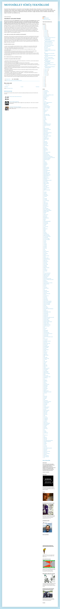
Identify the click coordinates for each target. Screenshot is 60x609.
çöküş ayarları (45, 141)
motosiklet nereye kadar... (46, 318)
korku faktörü (45, 266)
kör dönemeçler (45, 269)
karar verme (44, 252)
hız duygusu (44, 224)
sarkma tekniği (45, 357)
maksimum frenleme (46, 288)
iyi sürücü (44, 242)
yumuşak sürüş (45, 452)
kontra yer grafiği (45, 264)
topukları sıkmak (45, 411)
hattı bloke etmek (45, 222)
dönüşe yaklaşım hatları (46, 173)
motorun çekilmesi (45, 307)
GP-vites (44, 213)
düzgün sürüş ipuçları (46, 183)
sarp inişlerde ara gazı (46, 358)
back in (44, 126)
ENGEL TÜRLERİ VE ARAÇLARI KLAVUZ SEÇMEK (48, 63)
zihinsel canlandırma (46, 455)
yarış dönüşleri (45, 425)
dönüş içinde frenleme (46, 168)
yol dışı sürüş (45, 439)
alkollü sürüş (45, 104)
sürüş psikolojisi (45, 385)
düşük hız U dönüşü (45, 182)
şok (43, 395)
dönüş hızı (44, 166)
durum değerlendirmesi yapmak (47, 180)
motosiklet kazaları (45, 315)
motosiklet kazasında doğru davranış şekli (48, 317)
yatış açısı (44, 430)
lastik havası (45, 280)
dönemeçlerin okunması (46, 159)
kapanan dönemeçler (46, 251)
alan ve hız (44, 101)
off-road (44, 329)
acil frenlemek (45, 92)
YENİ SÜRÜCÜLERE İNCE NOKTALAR (49, 37)
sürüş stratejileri (45, 386)
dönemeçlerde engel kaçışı (46, 155)
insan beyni (44, 241)
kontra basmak (45, 263)
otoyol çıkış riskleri (45, 334)
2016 (44, 80)
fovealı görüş (45, 196)
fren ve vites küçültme (46, 200)
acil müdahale (45, 93)
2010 (44, 29)
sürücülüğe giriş (45, 377)
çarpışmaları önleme (46, 139)
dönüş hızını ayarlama (46, 167)
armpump (44, 117)
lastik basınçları (45, 277)
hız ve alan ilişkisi (45, 226)
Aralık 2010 (46, 75)
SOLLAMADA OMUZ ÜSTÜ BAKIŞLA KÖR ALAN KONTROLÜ (49, 41)
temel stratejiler (45, 403)
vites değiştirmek (45, 418)
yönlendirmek (45, 450)
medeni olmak (45, 290)
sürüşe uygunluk (45, 388)
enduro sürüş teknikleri (46, 187)
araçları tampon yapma (46, 114)
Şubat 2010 (45, 31)
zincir (44, 457)
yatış (44, 429)
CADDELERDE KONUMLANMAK (49, 45)
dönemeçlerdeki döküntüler (46, 158)
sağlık (44, 356)
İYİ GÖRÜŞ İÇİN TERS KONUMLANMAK (47, 39)
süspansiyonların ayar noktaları (47, 391)
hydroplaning (45, 233)
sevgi (44, 360)
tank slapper (44, 398)
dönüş (44, 160)
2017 (44, 81)
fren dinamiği (45, 198)
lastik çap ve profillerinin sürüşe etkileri (48, 279)
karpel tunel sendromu (46, 255)
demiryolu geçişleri (45, 145)
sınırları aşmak (45, 361)
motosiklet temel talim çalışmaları (47, 321)
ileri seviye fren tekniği (46, 238)
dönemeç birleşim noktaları (46, 152)
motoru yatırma (45, 306)
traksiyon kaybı (45, 414)
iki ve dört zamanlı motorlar (47, 236)
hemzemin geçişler (45, 223)
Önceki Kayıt (37, 86)
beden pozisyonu (45, 131)
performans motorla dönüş (46, 343)
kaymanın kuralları (45, 261)
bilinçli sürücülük (45, 134)
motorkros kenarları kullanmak (47, 302)
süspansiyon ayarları (46, 390)
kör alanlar (44, 268)
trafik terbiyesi (12, 80)
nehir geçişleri (45, 328)
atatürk (44, 120)
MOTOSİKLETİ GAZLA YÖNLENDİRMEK (47, 61)
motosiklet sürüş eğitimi (46, 320)
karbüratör (44, 254)
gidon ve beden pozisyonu (46, 209)
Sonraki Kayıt (6, 86)
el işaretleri (44, 184)
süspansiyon (45, 389)
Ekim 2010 (45, 72)
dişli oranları (45, 147)
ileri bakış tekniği (45, 237)
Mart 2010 (45, 32)
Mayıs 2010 (46, 35)
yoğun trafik (45, 437)
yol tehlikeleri (45, 443)
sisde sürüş (44, 362)
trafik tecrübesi (8, 80)
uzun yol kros (45, 416)
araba (44, 113)
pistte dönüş (44, 348)
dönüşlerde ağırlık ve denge (46, 174)
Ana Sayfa (22, 86)
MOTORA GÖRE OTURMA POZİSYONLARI (15, 96)
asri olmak (44, 118)
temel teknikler (45, 404)
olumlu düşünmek (45, 330)
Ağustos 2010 (46, 70)
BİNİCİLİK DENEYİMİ (8, 91)
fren (43, 197)
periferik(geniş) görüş (46, 346)
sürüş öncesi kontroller (46, 384)
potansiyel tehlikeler (46, 349)
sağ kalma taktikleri (45, 355)
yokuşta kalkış (45, 438)
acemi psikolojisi (45, 90)
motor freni (44, 294)
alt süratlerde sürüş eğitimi (46, 106)
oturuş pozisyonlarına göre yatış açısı (48, 336)
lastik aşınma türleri (45, 276)
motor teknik (45, 296)
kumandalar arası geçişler (46, 274)
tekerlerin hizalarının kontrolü (47, 401)
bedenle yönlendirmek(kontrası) (47, 132)
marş (44, 289)
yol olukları (44, 442)
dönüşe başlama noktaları (46, 172)
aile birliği (44, 98)
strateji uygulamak (45, 369)
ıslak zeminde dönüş (46, 234)
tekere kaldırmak (45, 400)
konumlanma (45, 265)
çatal (44, 140)
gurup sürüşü (45, 215)
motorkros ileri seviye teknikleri (47, 301)
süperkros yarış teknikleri (46, 373)
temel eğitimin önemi (46, 402)
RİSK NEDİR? (46, 47)
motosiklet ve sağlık (46, 322)
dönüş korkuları (45, 171)
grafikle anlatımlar (45, 214)
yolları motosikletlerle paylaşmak (18, 80)
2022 (44, 86)
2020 (44, 84)
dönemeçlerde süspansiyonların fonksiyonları (49, 157)
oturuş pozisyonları (45, 335)
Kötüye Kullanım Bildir (46, 460)
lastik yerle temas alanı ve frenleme (47, 282)
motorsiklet (44, 305)
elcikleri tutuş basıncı (46, 185)
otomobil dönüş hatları (46, 332)
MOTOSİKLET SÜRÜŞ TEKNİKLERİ (26, 4)
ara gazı (44, 112)
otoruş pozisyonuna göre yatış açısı (47, 333)
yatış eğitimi (45, 431)
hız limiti (44, 225)
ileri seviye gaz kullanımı (46, 239)
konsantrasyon (45, 262)
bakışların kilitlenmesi (46, 128)
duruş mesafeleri (45, 181)
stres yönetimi (45, 370)
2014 (44, 79)
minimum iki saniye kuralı (46, 293)
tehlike (44, 399)
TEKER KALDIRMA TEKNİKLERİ (14, 101)
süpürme (44, 374)
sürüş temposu (45, 387)
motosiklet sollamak (46, 319)
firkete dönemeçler (45, 195)
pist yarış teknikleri (45, 347)
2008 (44, 26)
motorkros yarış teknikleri (46, 304)
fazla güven (44, 193)
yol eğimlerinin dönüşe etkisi (47, 441)
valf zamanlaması (45, 417)
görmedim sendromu (46, 211)
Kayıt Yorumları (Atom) (9, 88)
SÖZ (44, 52)
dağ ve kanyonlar (45, 143)
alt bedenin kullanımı (46, 105)
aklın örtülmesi (45, 99)
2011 (44, 76)
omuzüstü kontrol (45, 331)
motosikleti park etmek (46, 323)
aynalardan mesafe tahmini (46, 125)
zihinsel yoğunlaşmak (46, 456)
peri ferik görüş (45, 345)
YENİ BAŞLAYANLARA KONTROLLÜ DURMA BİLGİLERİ (49, 67)
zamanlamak (45, 454)
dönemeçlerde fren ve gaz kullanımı (48, 156)
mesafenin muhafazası (46, 291)
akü (43, 100)
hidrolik (44, 227)
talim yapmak (45, 397)
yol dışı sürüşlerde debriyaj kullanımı (48, 440)
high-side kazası (45, 228)
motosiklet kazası (45, 316)
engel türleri (44, 188)
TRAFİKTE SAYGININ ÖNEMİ (48, 57)
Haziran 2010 (46, 36)
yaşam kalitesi (45, 427)
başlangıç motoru (45, 130)
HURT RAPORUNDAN (47, 46)
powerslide (44, 350)
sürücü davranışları (45, 375)
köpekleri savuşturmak (46, 267)
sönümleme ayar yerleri (46, 368)
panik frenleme (45, 342)
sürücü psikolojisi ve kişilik (46, 376)
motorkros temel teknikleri (46, 303)
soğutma (44, 363)
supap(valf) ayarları (45, 372)
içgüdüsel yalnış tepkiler (46, 235)
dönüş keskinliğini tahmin (46, 170)
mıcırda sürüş (45, 292)
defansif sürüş (45, 144)
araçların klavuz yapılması (46, 115)
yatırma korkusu (45, 428)
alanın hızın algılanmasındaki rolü (47, 102)
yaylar (44, 436)
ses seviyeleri (45, 359)
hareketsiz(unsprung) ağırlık (47, 221)
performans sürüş (45, 344)
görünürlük (44, 212)
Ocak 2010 (45, 30)
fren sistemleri (45, 199)
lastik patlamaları (45, 281)
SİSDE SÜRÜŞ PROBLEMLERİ (48, 42)
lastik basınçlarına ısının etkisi (47, 278)
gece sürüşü (44, 207)
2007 (44, 25)
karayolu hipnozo (45, 253)
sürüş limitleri (45, 383)
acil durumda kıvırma (46, 91)
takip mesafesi (45, 396)
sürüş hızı (44, 382)
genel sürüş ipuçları (45, 208)
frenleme (44, 201)
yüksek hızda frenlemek (46, 453)
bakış (44, 127)
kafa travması (45, 248)
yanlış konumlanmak (46, 424)
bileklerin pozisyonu (46, 133)
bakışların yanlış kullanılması (47, 129)
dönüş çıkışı (44, 161)
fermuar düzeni (45, 194)
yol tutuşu (44, 444)
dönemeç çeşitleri (45, 153)
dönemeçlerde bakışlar (46, 154)
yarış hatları (44, 426)
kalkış (44, 249)
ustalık (44, 415)
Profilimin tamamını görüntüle (46, 19)
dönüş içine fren (45, 169)
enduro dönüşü (45, 186)
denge (44, 146)
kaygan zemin (45, 260)
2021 (44, 85)
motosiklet (44, 309)
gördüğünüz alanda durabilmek (47, 210)
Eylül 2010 (45, 71)
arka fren (44, 116)
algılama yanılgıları (45, 103)
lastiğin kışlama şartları (46, 275)
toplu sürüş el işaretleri (46, 410)
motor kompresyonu (46, 295)
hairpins (44, 220)
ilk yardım (44, 240)
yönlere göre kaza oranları (46, 451)
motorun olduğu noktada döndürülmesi (48, 308)
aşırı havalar (45, 119)
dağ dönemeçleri (45, 142)
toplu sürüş (44, 409)
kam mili (44, 250)
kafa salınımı (45, 247)
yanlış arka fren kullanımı (46, 423)
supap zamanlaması (45, 371)
